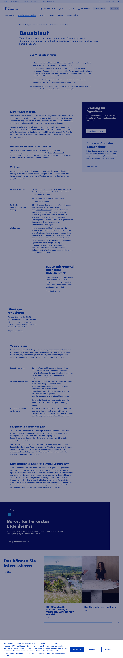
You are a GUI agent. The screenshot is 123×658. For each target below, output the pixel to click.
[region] (61, 649)
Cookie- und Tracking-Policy (35, 648)
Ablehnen (92, 649)
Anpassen (108, 649)
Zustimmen (77, 649)
